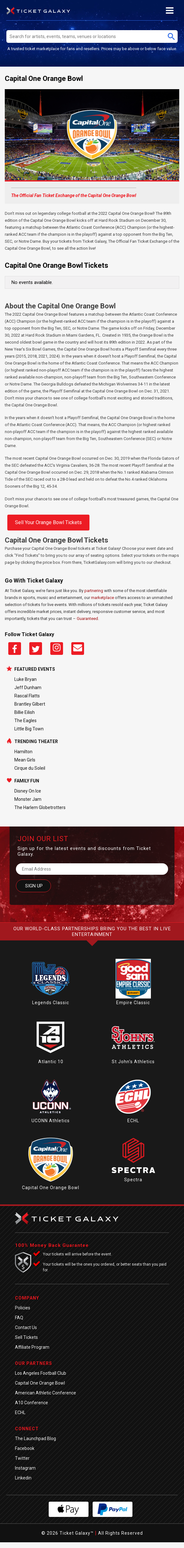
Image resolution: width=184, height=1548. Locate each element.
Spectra (133, 1179)
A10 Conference (31, 1402)
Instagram (25, 1468)
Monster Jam (27, 799)
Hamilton (23, 751)
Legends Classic (50, 1002)
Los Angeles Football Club (40, 1373)
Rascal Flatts (27, 695)
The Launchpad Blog (35, 1438)
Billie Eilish (24, 712)
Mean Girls (24, 759)
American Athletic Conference (45, 1392)
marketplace (102, 597)
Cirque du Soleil (29, 768)
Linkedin (23, 1477)
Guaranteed (87, 618)
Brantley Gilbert (29, 704)
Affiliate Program (32, 1347)
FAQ (19, 1317)
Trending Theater (36, 741)
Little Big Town (29, 728)
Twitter (22, 1458)
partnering (93, 590)
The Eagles (25, 720)
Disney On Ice (27, 791)
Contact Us (26, 1327)
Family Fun (26, 780)
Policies (22, 1307)
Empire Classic (133, 1002)
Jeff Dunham (27, 687)
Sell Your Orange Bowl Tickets (48, 522)
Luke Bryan (25, 679)
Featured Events (34, 669)
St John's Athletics (133, 1061)
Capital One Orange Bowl (50, 1187)
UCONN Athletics (51, 1120)
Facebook (24, 1448)
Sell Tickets (26, 1337)
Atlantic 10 (50, 1061)
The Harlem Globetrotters (40, 807)
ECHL (133, 1120)
